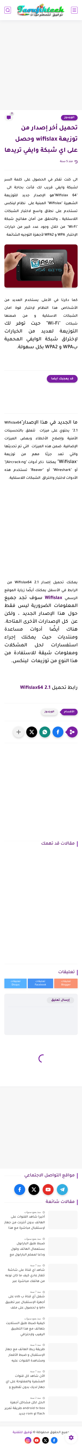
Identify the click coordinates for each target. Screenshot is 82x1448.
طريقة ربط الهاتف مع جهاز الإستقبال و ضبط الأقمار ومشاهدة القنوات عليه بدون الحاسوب (25, 1356)
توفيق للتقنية (22, 1432)
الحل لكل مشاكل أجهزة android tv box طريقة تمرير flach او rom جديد (25, 1408)
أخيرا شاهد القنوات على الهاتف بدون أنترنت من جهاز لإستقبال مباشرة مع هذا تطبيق (24, 1223)
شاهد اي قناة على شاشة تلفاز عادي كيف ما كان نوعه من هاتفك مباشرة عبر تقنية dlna (25, 1277)
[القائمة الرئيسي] (74, 10)
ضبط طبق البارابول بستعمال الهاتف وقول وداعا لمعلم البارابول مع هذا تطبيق (27, 1250)
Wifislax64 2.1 (35, 688)
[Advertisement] (41, 66)
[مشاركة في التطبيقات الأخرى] (18, 732)
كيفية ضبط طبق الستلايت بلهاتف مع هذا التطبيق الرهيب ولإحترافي (25, 1329)
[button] (57, 732)
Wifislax (53, 598)
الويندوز (69, 117)
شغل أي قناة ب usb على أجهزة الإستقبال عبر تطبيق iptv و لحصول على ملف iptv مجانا (25, 1303)
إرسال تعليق (60, 1000)
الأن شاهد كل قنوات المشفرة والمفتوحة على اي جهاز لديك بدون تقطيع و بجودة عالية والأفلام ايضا (25, 1383)
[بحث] (7, 10)
